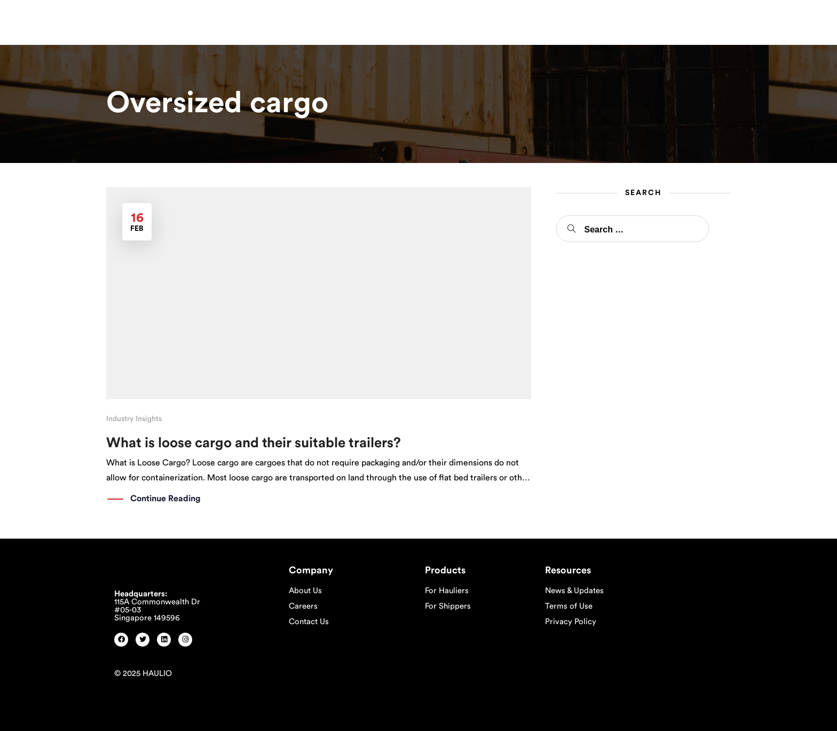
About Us (305, 591)
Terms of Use (569, 606)
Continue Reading (165, 499)
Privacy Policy (570, 622)
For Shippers (448, 606)
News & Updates (574, 591)
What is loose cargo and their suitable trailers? (253, 443)
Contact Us (309, 622)
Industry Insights (134, 419)
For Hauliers (447, 591)
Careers (303, 606)
